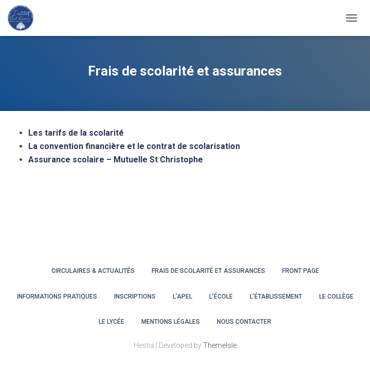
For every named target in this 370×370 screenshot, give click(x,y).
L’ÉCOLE (221, 296)
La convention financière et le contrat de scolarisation (134, 146)
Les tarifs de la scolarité (76, 133)
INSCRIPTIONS (135, 296)
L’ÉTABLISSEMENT (276, 296)
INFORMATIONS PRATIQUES (57, 296)
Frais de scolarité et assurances (208, 270)
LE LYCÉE (111, 321)
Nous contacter (244, 321)
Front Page (300, 270)
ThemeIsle (219, 345)
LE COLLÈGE (336, 296)
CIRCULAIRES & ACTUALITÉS (93, 270)
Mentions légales (170, 321)
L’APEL (182, 296)
